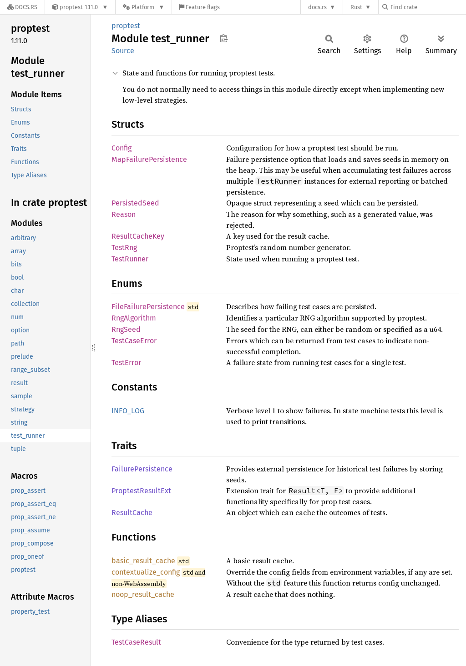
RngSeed (126, 329)
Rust (356, 7)
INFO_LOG (127, 410)
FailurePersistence (141, 469)
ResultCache (131, 512)
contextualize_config (145, 572)
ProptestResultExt (141, 490)
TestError (126, 362)
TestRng (124, 247)
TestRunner (129, 259)
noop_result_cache (142, 594)
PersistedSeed (135, 203)
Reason (123, 214)
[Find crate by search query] (428, 7)
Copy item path (223, 38)
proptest (125, 25)
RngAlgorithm (133, 318)
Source (122, 50)
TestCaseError (134, 340)
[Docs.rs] (22, 7)
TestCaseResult (136, 642)
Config (121, 148)
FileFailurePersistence (148, 306)
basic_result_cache (143, 560)
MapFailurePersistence (149, 159)
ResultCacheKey (137, 236)
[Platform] (144, 7)
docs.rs (317, 7)
